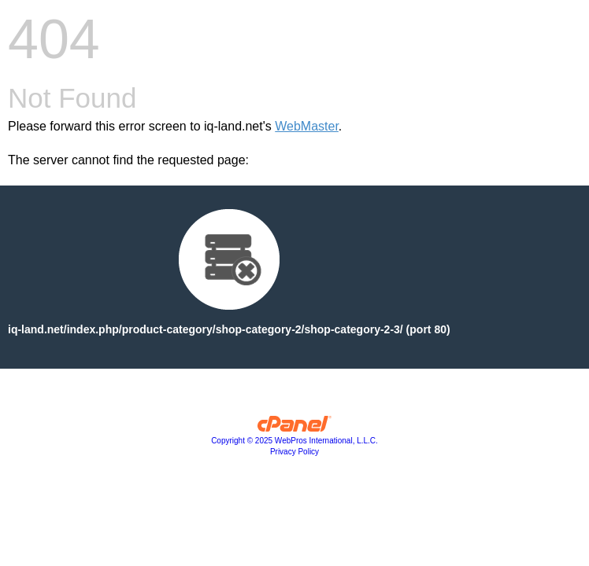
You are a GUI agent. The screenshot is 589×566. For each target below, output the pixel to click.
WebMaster (307, 126)
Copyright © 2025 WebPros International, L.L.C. (294, 440)
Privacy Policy (294, 451)
